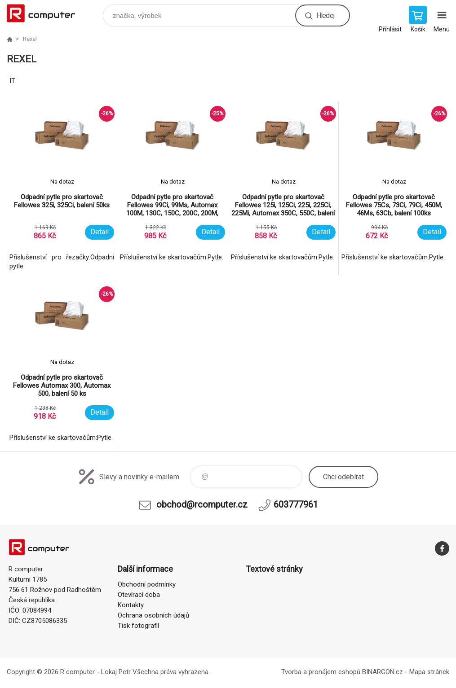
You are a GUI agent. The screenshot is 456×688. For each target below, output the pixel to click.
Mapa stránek (429, 672)
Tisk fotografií (138, 626)
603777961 (296, 504)
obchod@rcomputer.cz (202, 504)
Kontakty (131, 605)
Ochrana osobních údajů (153, 615)
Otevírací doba (139, 595)
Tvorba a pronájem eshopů (320, 672)
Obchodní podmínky (147, 584)
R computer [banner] (46, 13)
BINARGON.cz (382, 672)
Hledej (325, 15)
